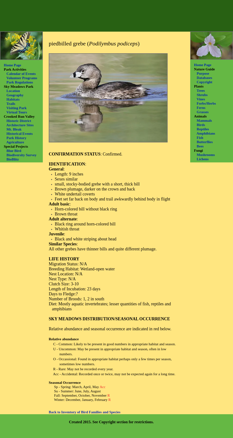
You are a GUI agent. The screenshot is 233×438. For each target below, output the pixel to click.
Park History (16, 138)
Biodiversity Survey (21, 155)
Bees (200, 146)
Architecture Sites (20, 125)
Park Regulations (19, 82)
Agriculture (15, 142)
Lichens (203, 159)
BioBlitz (12, 159)
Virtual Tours (16, 112)
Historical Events (19, 134)
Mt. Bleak (13, 129)
